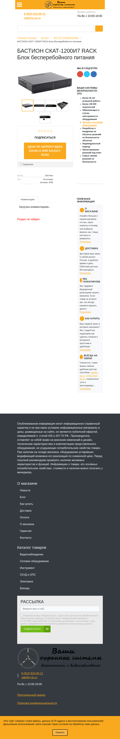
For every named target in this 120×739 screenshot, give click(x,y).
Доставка (26, 510)
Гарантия (25, 530)
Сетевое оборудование (34, 561)
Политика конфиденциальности (37, 703)
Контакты (26, 537)
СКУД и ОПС (28, 574)
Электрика (26, 581)
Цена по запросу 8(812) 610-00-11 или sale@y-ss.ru (45, 150)
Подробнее (85, 241)
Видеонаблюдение (31, 554)
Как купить (26, 503)
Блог (23, 497)
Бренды (25, 588)
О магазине (27, 524)
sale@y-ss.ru (32, 18)
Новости (25, 490)
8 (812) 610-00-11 (35, 14)
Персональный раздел (31, 695)
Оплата (24, 517)
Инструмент (27, 567)
